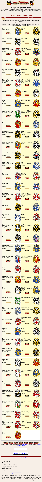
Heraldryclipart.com (12, 473)
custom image (24, 444)
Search (13, 14)
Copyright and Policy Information (21, 457)
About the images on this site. (20, 453)
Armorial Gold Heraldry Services (16, 472)
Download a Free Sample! (20, 448)
